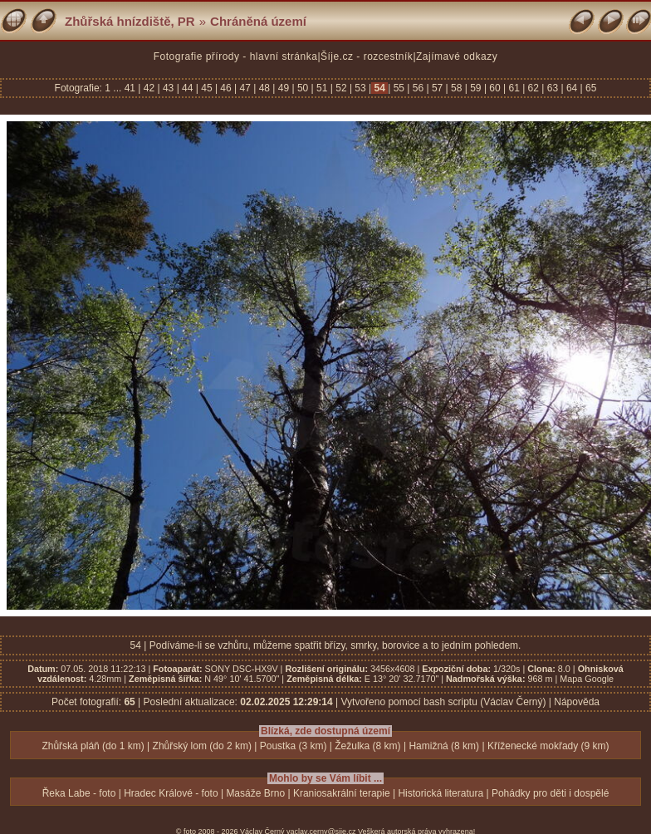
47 (245, 88)
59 (475, 88)
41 (132, 88)
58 (456, 88)
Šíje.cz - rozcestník (367, 56)
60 (495, 88)
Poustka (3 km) (293, 746)
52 (341, 88)
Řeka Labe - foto (79, 793)
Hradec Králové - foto (171, 793)
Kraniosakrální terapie (341, 793)
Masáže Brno (255, 793)
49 (283, 88)
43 (168, 88)
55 (398, 88)
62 (533, 88)
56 (417, 88)
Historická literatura (440, 793)
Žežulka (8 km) (367, 746)
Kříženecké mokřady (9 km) (548, 746)
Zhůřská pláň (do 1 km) (93, 746)
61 (514, 88)
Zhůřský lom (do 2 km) (202, 746)
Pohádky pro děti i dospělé (550, 793)
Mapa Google (587, 679)
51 (322, 88)
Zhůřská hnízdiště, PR (130, 21)
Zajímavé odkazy (456, 56)
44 (187, 88)
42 (148, 88)
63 (552, 88)
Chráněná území (258, 21)
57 (437, 88)
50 (303, 88)
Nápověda (577, 702)
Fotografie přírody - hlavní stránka (236, 56)
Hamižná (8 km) (444, 746)
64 (572, 88)
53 (360, 88)
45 (206, 88)
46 (226, 88)
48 (264, 88)
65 (590, 88)
